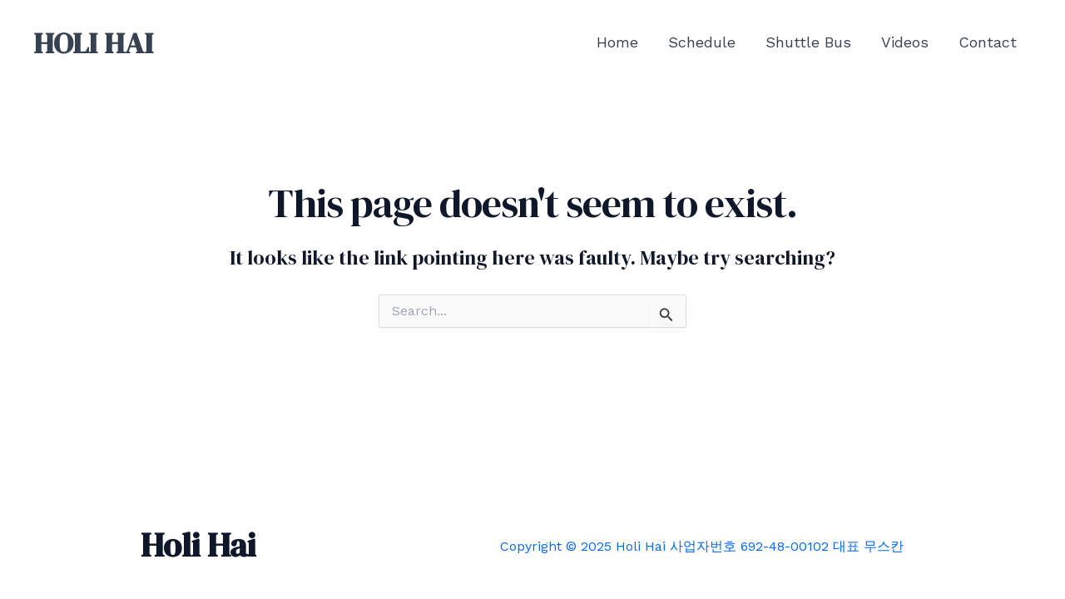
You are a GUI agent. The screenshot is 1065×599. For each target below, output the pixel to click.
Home (617, 42)
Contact (987, 42)
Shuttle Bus (808, 42)
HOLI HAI (93, 43)
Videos (905, 42)
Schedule (702, 42)
